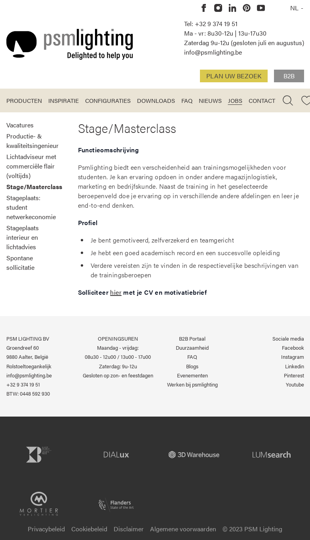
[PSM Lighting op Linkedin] (232, 7)
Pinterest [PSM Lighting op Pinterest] (294, 375)
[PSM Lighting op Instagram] (218, 7)
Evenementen (192, 375)
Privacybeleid (46, 528)
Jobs (235, 100)
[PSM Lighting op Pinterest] (246, 7)
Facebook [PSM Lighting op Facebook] (293, 347)
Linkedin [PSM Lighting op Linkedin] (294, 366)
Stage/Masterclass (34, 186)
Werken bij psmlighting (192, 384)
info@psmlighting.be (213, 52)
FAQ (186, 100)
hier (116, 292)
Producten (24, 100)
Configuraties (108, 100)
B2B (289, 75)
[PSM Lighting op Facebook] (203, 7)
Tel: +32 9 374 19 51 (211, 23)
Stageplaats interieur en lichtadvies (22, 237)
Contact (262, 100)
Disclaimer (129, 528)
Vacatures (20, 124)
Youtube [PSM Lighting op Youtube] (295, 384)
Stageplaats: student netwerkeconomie (31, 207)
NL (295, 7)
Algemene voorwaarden (183, 528)
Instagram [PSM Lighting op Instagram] (292, 356)
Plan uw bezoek (233, 75)
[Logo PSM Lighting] (69, 44)
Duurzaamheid (192, 347)
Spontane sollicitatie (20, 262)
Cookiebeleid (89, 528)
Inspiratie (63, 100)
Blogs (192, 366)
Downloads (156, 100)
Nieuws (210, 100)
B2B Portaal (192, 338)
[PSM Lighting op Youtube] (260, 7)
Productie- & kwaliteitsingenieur (32, 140)
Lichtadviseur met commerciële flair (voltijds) (31, 166)
